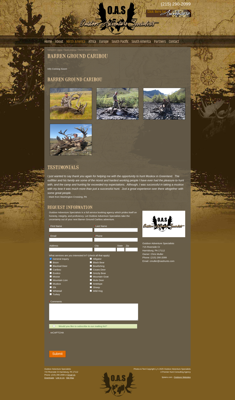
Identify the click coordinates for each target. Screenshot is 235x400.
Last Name (100, 226)
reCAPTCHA (56, 332)
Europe (103, 41)
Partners (160, 41)
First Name (55, 226)
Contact (174, 41)
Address (53, 245)
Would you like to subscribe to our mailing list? (83, 326)
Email (52, 236)
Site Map (70, 378)
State (120, 245)
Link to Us (60, 378)
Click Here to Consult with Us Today (168, 12)
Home (48, 41)
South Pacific (120, 41)
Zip (127, 245)
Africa (92, 41)
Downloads (49, 378)
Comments (55, 301)
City (96, 245)
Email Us (71, 375)
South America (141, 41)
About (59, 41)
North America (75, 41)
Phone (98, 236)
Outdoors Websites (182, 377)
